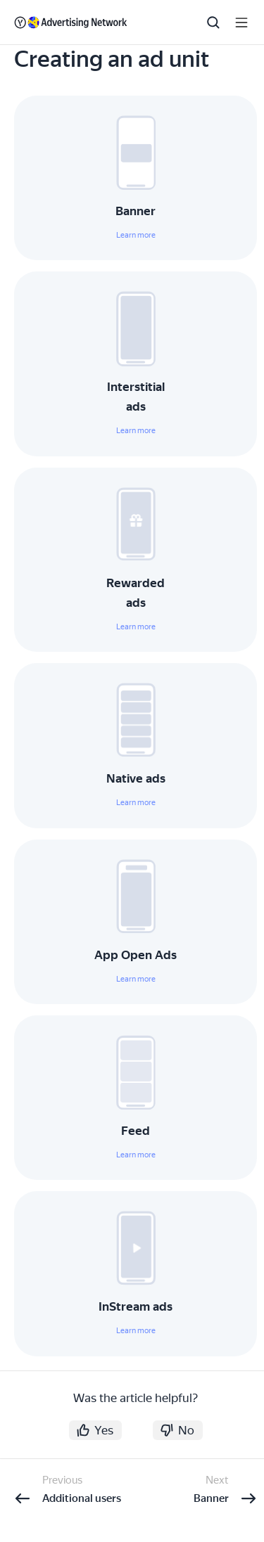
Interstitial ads (136, 396)
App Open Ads (135, 955)
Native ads (135, 778)
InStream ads (135, 1306)
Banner (135, 211)
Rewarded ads (135, 593)
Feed (135, 1131)
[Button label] (241, 22)
